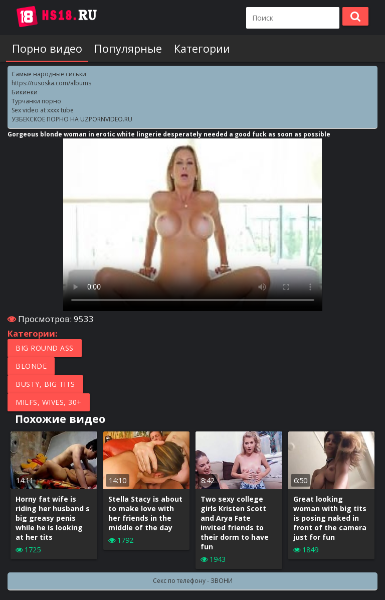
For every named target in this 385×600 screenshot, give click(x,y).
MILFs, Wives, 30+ (49, 402)
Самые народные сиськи (49, 74)
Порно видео (47, 48)
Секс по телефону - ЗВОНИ (193, 580)
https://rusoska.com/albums (51, 83)
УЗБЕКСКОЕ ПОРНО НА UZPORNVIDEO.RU (72, 119)
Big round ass (45, 348)
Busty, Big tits (45, 384)
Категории (202, 48)
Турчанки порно (36, 101)
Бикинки (25, 92)
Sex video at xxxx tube (43, 110)
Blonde (31, 366)
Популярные (128, 48)
